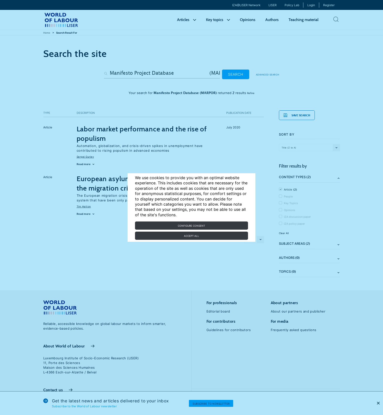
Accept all (191, 235)
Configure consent (191, 225)
